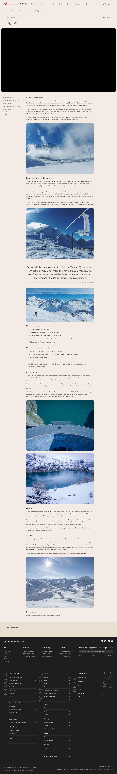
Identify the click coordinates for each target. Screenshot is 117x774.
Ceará (80, 690)
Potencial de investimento (10, 100)
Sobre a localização (8, 97)
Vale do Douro (48, 740)
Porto (46, 733)
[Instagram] (102, 641)
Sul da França (13, 727)
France (32, 11)
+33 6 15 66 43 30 (65, 656)
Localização (6, 118)
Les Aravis (12, 690)
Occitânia (12, 733)
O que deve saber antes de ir (11, 106)
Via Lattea (12, 696)
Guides (61, 4)
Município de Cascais (50, 693)
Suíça (111, 673)
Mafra (46, 680)
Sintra (46, 683)
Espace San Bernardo (15, 683)
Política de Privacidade (30, 767)
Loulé (45, 711)
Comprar (33, 4)
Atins (79, 685)
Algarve (46, 704)
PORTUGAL (41, 687)
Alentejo (47, 719)
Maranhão (81, 682)
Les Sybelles (12, 716)
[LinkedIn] (109, 641)
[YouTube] (112, 641)
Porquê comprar (7, 103)
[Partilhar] (107, 17)
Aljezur (46, 708)
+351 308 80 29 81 (47, 656)
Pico (45, 748)
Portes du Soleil (13, 712)
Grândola (47, 725)
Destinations (23, 11)
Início (7, 11)
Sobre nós (7, 651)
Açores (46, 745)
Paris (10, 738)
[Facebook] (105, 641)
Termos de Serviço (105, 769)
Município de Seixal (50, 696)
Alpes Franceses (14, 673)
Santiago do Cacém (50, 729)
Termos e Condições (10, 767)
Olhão (46, 714)
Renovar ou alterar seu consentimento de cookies (18, 770)
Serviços (6, 656)
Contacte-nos (8, 653)
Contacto (78, 4)
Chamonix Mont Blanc (15, 703)
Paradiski (11, 693)
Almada (46, 686)
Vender (42, 4)
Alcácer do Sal (48, 722)
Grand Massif (13, 719)
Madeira (46, 753)
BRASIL (75, 682)
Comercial (51, 4)
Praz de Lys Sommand (15, 677)
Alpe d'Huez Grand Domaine (17, 722)
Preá (79, 696)
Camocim (81, 693)
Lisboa (46, 673)
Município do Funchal (50, 756)
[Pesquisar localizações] (87, 4)
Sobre (69, 4)
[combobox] (97, 652)
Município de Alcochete (51, 690)
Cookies (19, 767)
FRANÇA (6, 683)
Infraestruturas (6, 109)
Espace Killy (12, 706)
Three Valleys (13, 680)
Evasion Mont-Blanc (15, 709)
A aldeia (4, 115)
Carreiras (7, 661)
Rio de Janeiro (82, 673)
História (4, 112)
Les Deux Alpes (13, 699)
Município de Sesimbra (51, 699)
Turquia (105, 673)
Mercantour (12, 686)
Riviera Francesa (14, 730)
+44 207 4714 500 (29, 656)
